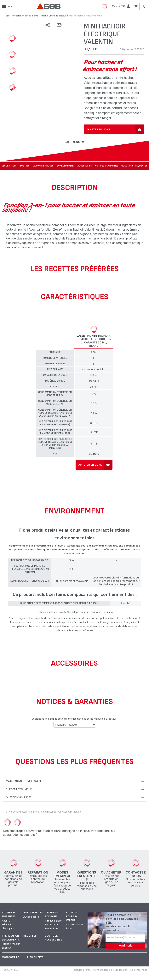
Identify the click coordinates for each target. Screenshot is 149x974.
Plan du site (35, 957)
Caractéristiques (43, 165)
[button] (121, 6)
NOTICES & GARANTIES (106, 165)
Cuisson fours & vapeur (71, 916)
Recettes (24, 165)
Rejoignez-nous (138, 969)
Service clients (82, 969)
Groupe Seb (121, 969)
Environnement (65, 165)
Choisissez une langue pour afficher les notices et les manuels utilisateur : (74, 718)
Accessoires (84, 165)
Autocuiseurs (33, 912)
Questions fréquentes (134, 165)
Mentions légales (102, 969)
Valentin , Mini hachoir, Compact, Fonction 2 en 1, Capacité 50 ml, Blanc (94, 341)
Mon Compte (10, 957)
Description (9, 165)
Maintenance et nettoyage (24, 781)
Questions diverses (19, 797)
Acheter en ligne (98, 129)
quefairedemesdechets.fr (20, 835)
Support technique (19, 789)
